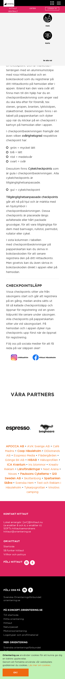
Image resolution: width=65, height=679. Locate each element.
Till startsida (10, 615)
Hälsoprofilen (49, 459)
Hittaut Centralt (13, 9)
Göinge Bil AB (14, 459)
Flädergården (47, 455)
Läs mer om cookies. (39, 665)
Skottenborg (32, 478)
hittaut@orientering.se (17, 531)
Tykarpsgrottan (34, 487)
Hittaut (7, 623)
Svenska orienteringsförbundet (22, 647)
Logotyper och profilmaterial (20, 634)
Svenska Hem (24, 482)
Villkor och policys (14, 554)
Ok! (15, 672)
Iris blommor (37, 464)
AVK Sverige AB (38, 446)
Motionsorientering (15, 630)
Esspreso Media (24, 455)
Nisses (12, 473)
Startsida (8, 546)
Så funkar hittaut (13, 550)
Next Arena (51, 469)
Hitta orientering (13, 619)
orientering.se (11, 600)
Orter (32, 8)
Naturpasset (10, 627)
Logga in (52, 9)
